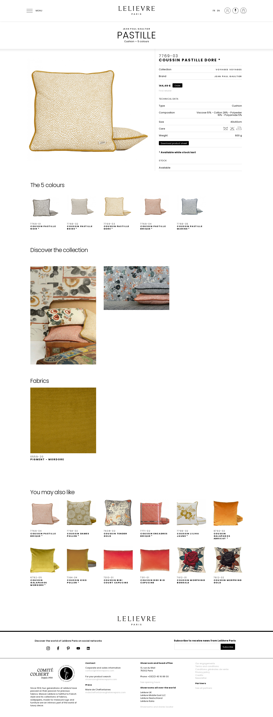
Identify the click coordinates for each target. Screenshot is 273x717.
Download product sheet (174, 143)
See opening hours (150, 682)
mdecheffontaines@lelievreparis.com (105, 692)
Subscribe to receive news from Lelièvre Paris (205, 640)
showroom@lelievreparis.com (101, 679)
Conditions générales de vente (211, 669)
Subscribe (228, 646)
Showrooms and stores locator (156, 706)
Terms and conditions (207, 666)
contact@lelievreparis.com (99, 670)
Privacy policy (202, 672)
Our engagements (205, 663)
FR (214, 10)
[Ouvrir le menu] (34, 11)
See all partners (203, 688)
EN (218, 10)
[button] (44, 211)
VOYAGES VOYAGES (229, 69)
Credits (199, 675)
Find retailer (165, 90)
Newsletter (201, 678)
